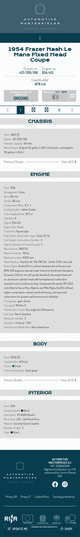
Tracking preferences (64, 496)
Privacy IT (26, 496)
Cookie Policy (42, 496)
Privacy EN (11, 496)
